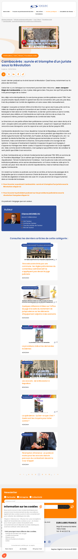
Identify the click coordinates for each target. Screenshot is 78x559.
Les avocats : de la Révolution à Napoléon (36, 385)
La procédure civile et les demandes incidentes (38, 350)
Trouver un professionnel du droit (22, 11)
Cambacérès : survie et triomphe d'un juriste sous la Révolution (22, 21)
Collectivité (37, 500)
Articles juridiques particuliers (23, 19)
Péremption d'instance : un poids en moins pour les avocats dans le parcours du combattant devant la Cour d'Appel (38, 460)
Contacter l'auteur (29, 223)
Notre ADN (6, 11)
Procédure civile (47, 19)
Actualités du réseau (66, 11)
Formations (39, 14)
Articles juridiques (51, 11)
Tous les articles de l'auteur (32, 225)
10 (49, 477)
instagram (49, 544)
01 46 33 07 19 (65, 534)
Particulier (11, 500)
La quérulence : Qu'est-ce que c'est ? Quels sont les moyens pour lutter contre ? (38, 421)
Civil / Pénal (37, 19)
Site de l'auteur (28, 228)
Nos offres (39, 11)
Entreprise (23, 500)
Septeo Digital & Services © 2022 (63, 552)
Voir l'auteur (27, 221)
